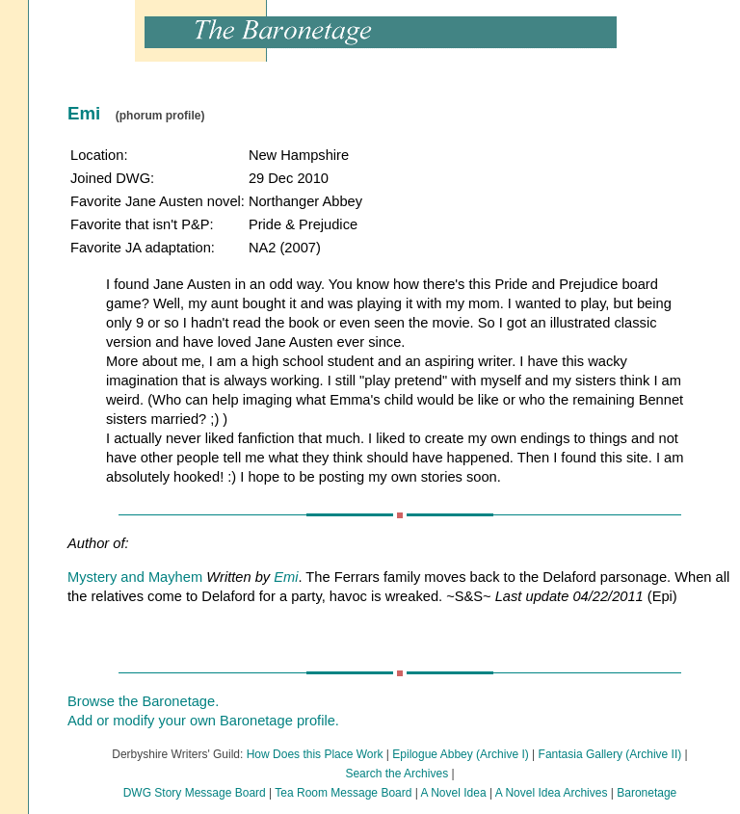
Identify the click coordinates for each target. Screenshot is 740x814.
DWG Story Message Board (194, 793)
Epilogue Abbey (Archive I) (460, 754)
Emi (286, 577)
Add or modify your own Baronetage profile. (203, 720)
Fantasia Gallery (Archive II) (610, 754)
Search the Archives (396, 773)
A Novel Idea (454, 793)
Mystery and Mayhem (134, 577)
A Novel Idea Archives (551, 793)
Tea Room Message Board (343, 793)
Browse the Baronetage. (143, 701)
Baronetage (646, 793)
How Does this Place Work (315, 754)
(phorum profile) (160, 115)
